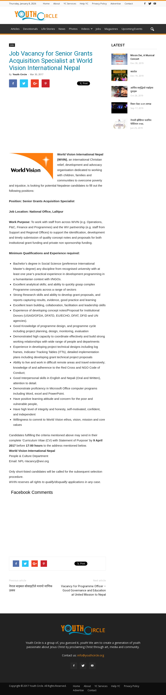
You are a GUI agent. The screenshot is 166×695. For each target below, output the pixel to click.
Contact (129, 3)
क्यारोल (133, 71)
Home (46, 3)
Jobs (98, 29)
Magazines (111, 29)
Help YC (84, 3)
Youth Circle (20, 74)
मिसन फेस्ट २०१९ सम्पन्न (140, 104)
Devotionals (30, 29)
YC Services (70, 3)
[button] (152, 29)
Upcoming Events (132, 29)
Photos (73, 29)
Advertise (116, 3)
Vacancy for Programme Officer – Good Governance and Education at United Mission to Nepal (83, 590)
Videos (87, 29)
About (56, 3)
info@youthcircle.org (90, 655)
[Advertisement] (57, 120)
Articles (15, 29)
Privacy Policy (99, 3)
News (62, 29)
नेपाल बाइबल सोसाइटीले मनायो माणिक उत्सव (30, 588)
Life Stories (48, 29)
